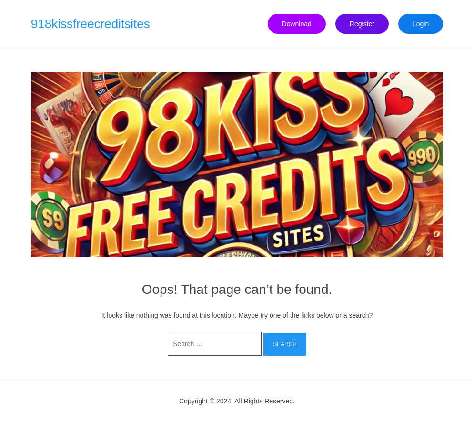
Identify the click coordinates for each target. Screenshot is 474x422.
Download (297, 24)
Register (362, 24)
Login (421, 24)
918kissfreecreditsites (90, 24)
